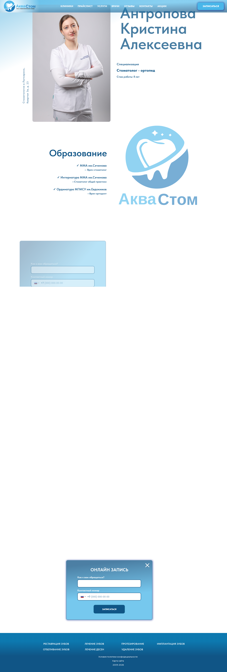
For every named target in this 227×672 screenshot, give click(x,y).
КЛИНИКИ (67, 6)
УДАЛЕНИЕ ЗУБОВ (132, 649)
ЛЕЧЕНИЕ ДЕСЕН (94, 649)
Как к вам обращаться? (90, 577)
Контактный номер (88, 590)
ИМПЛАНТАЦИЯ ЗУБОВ (171, 643)
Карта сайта (118, 661)
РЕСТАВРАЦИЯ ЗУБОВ (56, 643)
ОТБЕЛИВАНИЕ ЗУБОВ (56, 649)
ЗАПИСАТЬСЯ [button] (211, 6)
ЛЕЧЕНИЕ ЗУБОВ (94, 643)
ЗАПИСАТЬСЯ (109, 609)
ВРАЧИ (115, 6)
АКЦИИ (161, 6)
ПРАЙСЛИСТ (85, 6)
